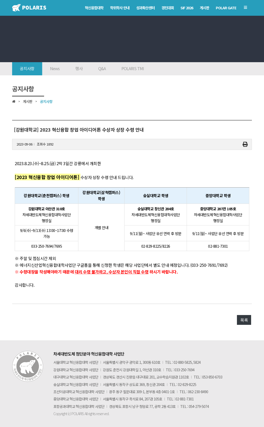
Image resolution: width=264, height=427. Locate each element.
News (55, 68)
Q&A (102, 68)
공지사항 (27, 68)
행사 (78, 68)
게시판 (27, 101)
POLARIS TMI (132, 68)
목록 (244, 320)
